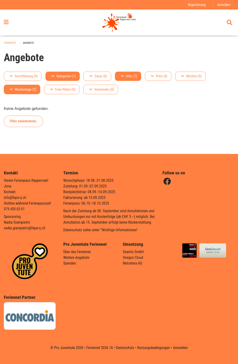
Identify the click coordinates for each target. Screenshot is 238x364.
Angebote (29, 42)
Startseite (10, 42)
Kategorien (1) (63, 76)
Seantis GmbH (133, 252)
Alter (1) (129, 76)
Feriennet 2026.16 (98, 347)
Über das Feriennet (77, 252)
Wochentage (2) (23, 90)
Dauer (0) (98, 76)
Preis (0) (159, 76)
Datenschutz (124, 347)
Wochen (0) (191, 76)
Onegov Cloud (133, 257)
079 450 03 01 (14, 209)
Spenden (69, 263)
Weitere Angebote (76, 257)
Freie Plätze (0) (62, 90)
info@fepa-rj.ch (15, 197)
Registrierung (196, 5)
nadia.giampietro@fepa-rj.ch (25, 228)
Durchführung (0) (24, 76)
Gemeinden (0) (101, 90)
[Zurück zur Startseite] (119, 23)
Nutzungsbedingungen (154, 347)
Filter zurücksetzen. (23, 121)
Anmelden (223, 5)
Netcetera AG (133, 263)
